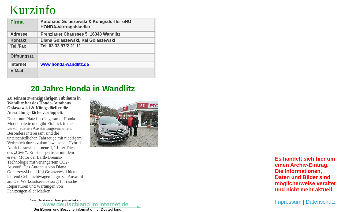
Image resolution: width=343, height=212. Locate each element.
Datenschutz (320, 202)
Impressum (288, 202)
